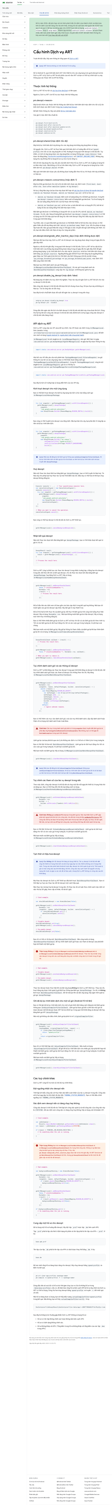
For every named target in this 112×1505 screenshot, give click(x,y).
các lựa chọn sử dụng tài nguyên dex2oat (88, 191)
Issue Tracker (88, 1501)
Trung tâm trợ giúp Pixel (91, 1485)
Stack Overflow (89, 1497)
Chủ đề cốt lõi (50, 44)
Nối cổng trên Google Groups (66, 1501)
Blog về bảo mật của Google (66, 1491)
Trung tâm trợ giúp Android (93, 1481)
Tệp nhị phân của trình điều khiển (39, 1497)
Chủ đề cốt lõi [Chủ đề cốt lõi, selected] (44, 13)
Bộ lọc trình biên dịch (68, 111)
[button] (12, 16)
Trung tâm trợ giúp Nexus (92, 1488)
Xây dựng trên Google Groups (66, 1497)
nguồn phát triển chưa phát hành (71, 335)
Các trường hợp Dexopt (68, 107)
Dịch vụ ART (73, 59)
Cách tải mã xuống (35, 1488)
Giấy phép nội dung (86, 1338)
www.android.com (90, 1491)
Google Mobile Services (91, 1494)
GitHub (31, 1501)
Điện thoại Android (81, 13)
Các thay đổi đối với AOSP (58, 35)
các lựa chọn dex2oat (60, 91)
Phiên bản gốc (33, 1494)
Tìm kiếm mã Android (37, 2)
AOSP (35, 44)
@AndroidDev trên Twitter (65, 1485)
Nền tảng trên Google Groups (66, 1494)
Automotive (97, 13)
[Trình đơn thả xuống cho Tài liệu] (24, 2)
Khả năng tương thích (61, 13)
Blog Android (61, 1488)
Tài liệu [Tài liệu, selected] (19, 2)
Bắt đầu (20, 13)
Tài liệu (5, 8)
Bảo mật (31, 13)
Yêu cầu (31, 1485)
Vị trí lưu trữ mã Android (36, 1481)
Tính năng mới (7, 13)
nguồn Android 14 (53, 335)
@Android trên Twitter (64, 1481)
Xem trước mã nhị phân (36, 1491)
